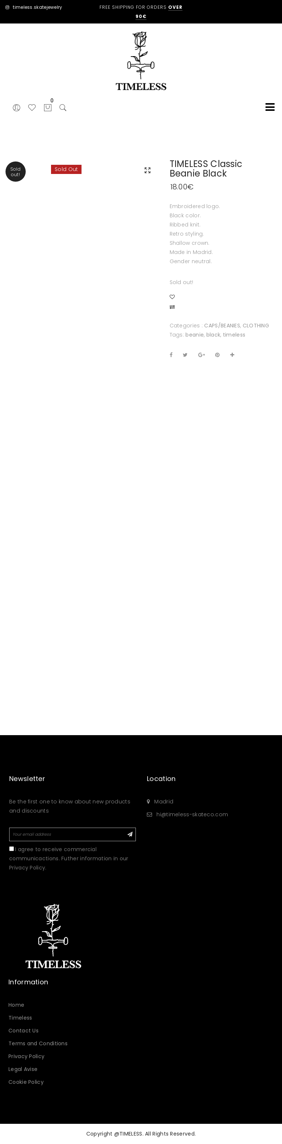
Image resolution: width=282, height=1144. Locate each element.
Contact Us (23, 1030)
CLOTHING (256, 325)
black (213, 334)
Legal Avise (22, 1069)
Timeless (20, 1017)
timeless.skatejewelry (34, 7)
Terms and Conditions (38, 1043)
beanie (194, 334)
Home (16, 1005)
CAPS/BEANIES (222, 325)
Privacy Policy (26, 1056)
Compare (173, 306)
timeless (234, 334)
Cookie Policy (26, 1082)
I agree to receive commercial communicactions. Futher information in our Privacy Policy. (69, 858)
